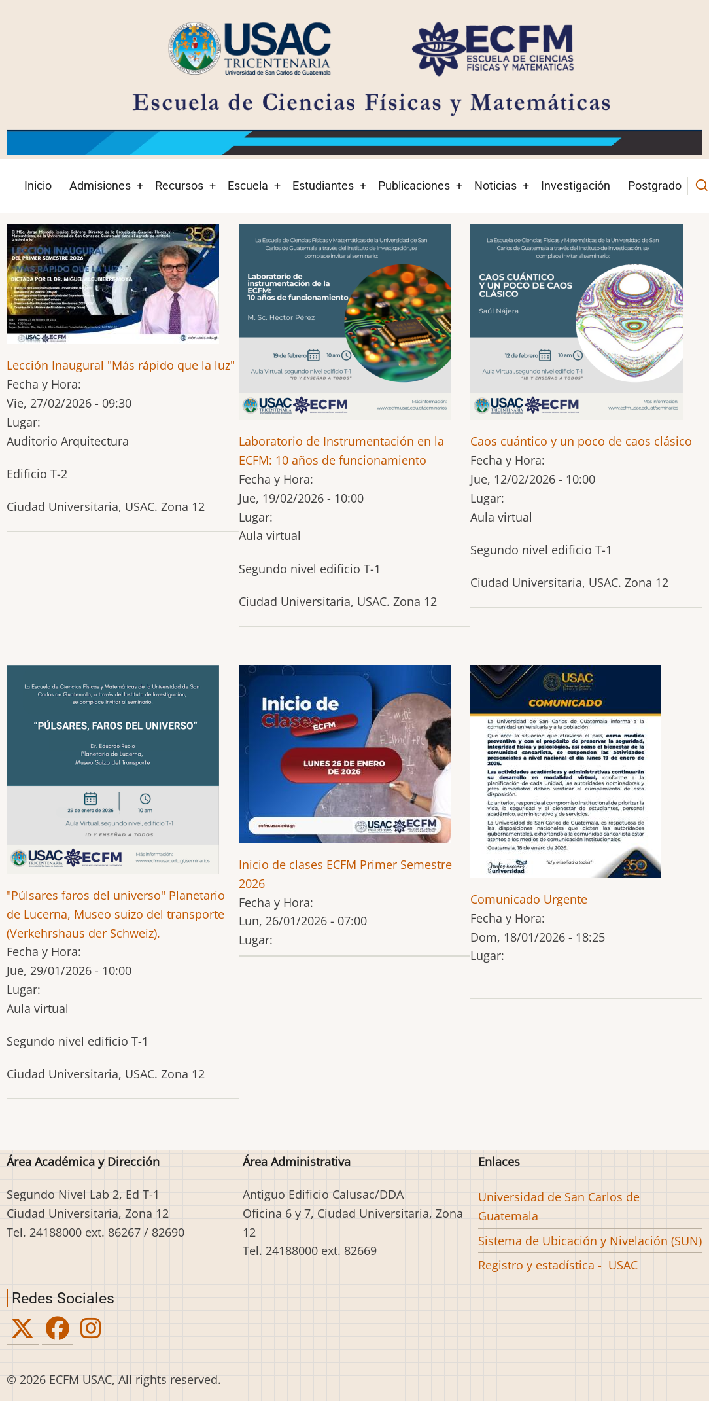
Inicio (38, 185)
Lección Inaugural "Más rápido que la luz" (121, 365)
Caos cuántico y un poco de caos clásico (581, 441)
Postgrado (655, 185)
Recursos (179, 185)
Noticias (495, 185)
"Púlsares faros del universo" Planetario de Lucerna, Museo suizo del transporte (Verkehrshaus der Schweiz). (116, 914)
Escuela (248, 185)
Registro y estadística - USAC (558, 1265)
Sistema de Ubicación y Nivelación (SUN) (590, 1241)
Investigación (575, 185)
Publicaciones (414, 185)
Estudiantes (323, 185)
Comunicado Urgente (528, 899)
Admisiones (100, 185)
